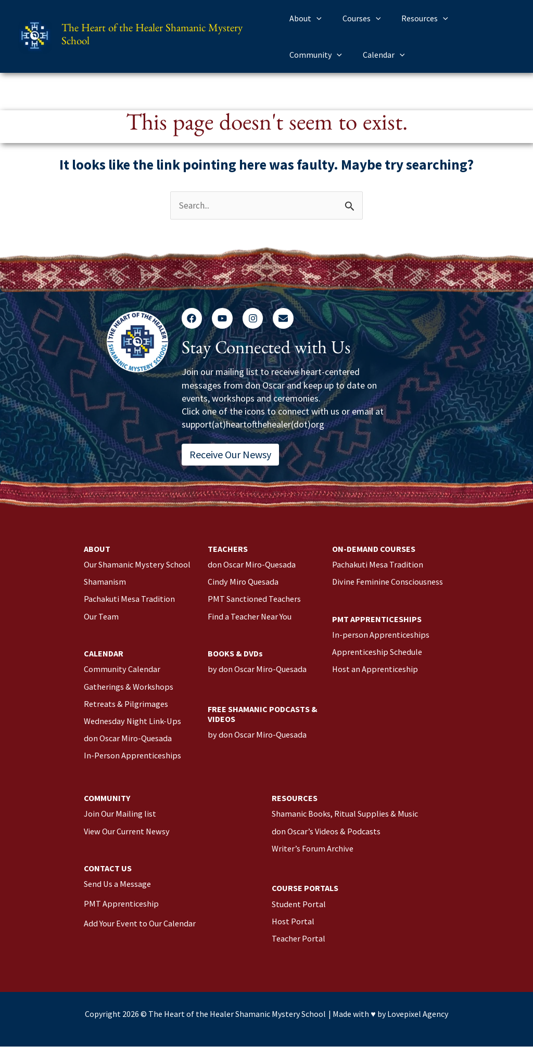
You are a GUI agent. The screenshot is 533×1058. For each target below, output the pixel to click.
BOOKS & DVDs (235, 665)
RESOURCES (295, 809)
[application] (316, 18)
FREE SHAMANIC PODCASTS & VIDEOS (263, 725)
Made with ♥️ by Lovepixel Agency (390, 1025)
